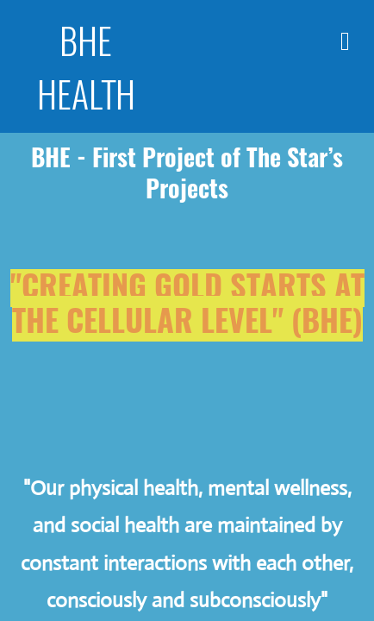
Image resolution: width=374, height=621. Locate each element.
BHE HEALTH (86, 66)
